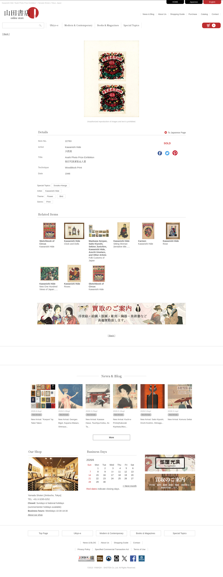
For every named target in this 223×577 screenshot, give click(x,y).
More (111, 439)
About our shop (35, 517)
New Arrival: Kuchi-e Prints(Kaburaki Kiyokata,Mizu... (122, 425)
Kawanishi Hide (52, 191)
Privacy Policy (84, 551)
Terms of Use (140, 551)
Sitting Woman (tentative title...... (121, 245)
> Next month (130, 488)
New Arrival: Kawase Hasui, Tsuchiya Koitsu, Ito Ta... (97, 425)
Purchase (192, 14)
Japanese (194, 2)
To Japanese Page (175, 132)
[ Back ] (6, 34)
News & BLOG (89, 545)
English (212, 2)
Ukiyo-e (54, 25)
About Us (162, 14)
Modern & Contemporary (78, 25)
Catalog (204, 14)
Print (48, 202)
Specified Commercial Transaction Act (112, 551)
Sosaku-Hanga (60, 185)
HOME (175, 2)
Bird (61, 196)
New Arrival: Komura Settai (180, 421)
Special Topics (131, 25)
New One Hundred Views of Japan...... (48, 289)
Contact (215, 14)
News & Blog (148, 14)
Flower (50, 196)
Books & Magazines (108, 25)
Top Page (43, 535)
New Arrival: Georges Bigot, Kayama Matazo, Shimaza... (68, 425)
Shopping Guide (177, 14)
